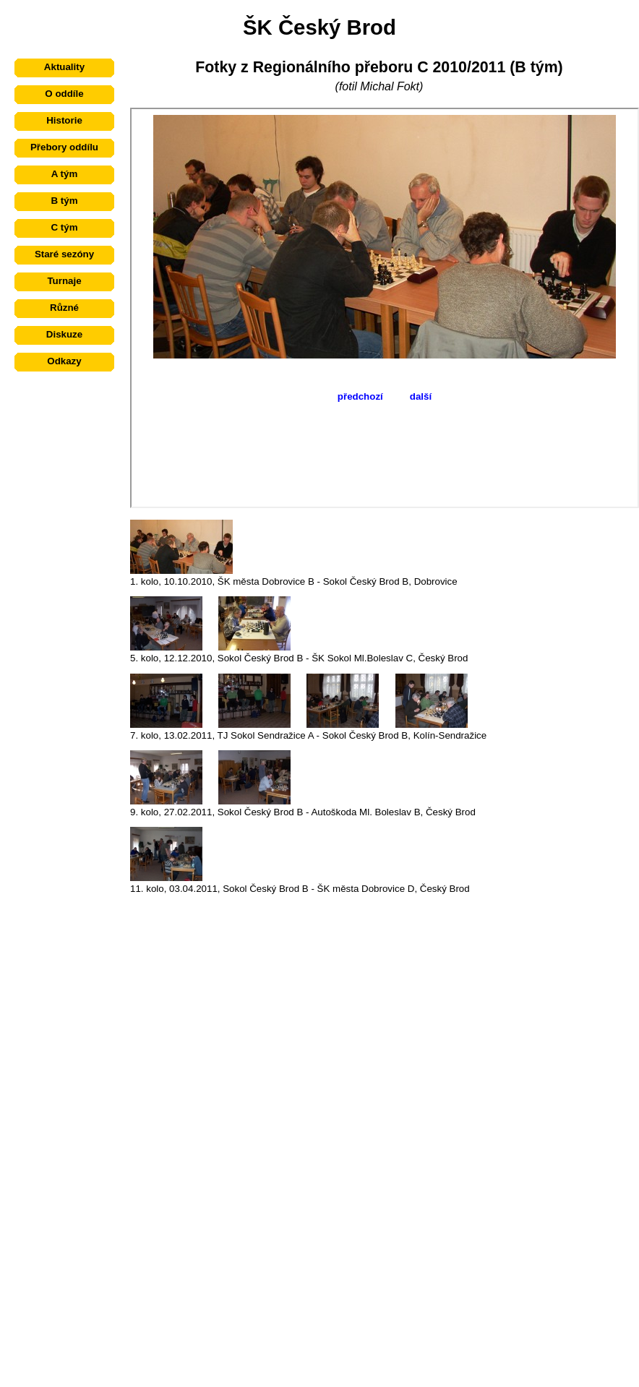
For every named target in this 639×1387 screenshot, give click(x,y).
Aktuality (64, 66)
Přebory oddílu (64, 147)
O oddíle (64, 93)
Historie (64, 120)
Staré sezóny (64, 254)
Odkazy (64, 361)
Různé (64, 307)
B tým (64, 200)
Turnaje (64, 280)
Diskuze (64, 334)
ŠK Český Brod (319, 27)
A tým (64, 173)
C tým (64, 227)
